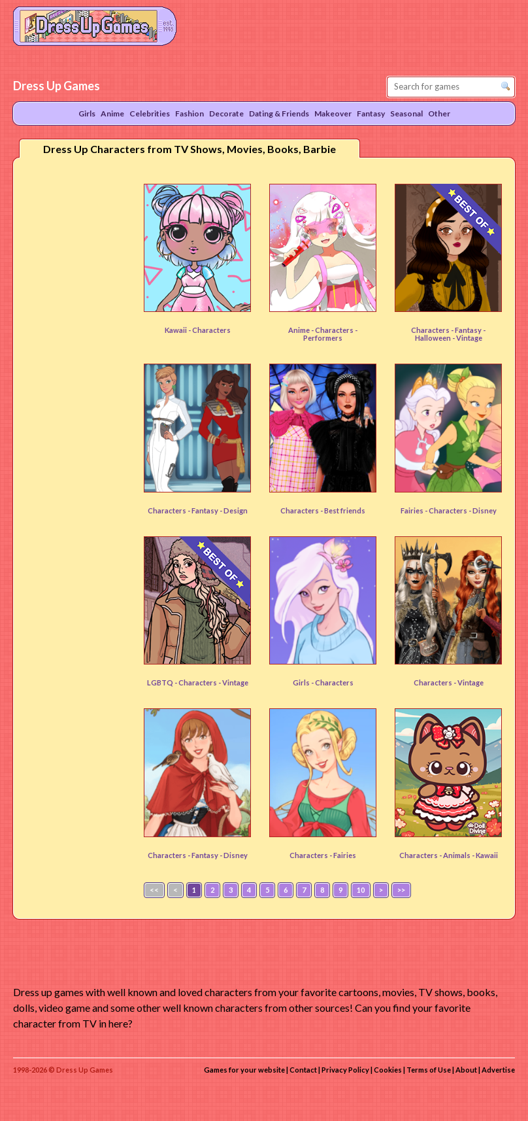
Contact (303, 1069)
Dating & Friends (279, 113)
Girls (86, 113)
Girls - (304, 682)
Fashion (189, 113)
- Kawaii (485, 855)
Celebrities (149, 113)
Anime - (301, 330)
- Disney (483, 510)
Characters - (433, 330)
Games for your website (244, 1069)
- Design (234, 510)
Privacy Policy (345, 1069)
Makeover (333, 113)
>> (401, 890)
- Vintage (467, 338)
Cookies (388, 1069)
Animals (457, 855)
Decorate (226, 113)
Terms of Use (428, 1069)
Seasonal (406, 113)
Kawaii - (178, 330)
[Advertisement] (76, 372)
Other (439, 113)
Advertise (498, 1069)
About (466, 1069)
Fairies (344, 855)
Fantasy (469, 330)
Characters (211, 330)
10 (361, 890)
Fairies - (415, 510)
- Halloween (450, 334)
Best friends (344, 510)
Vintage (470, 682)
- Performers (330, 334)
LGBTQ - (162, 682)
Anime (112, 113)
